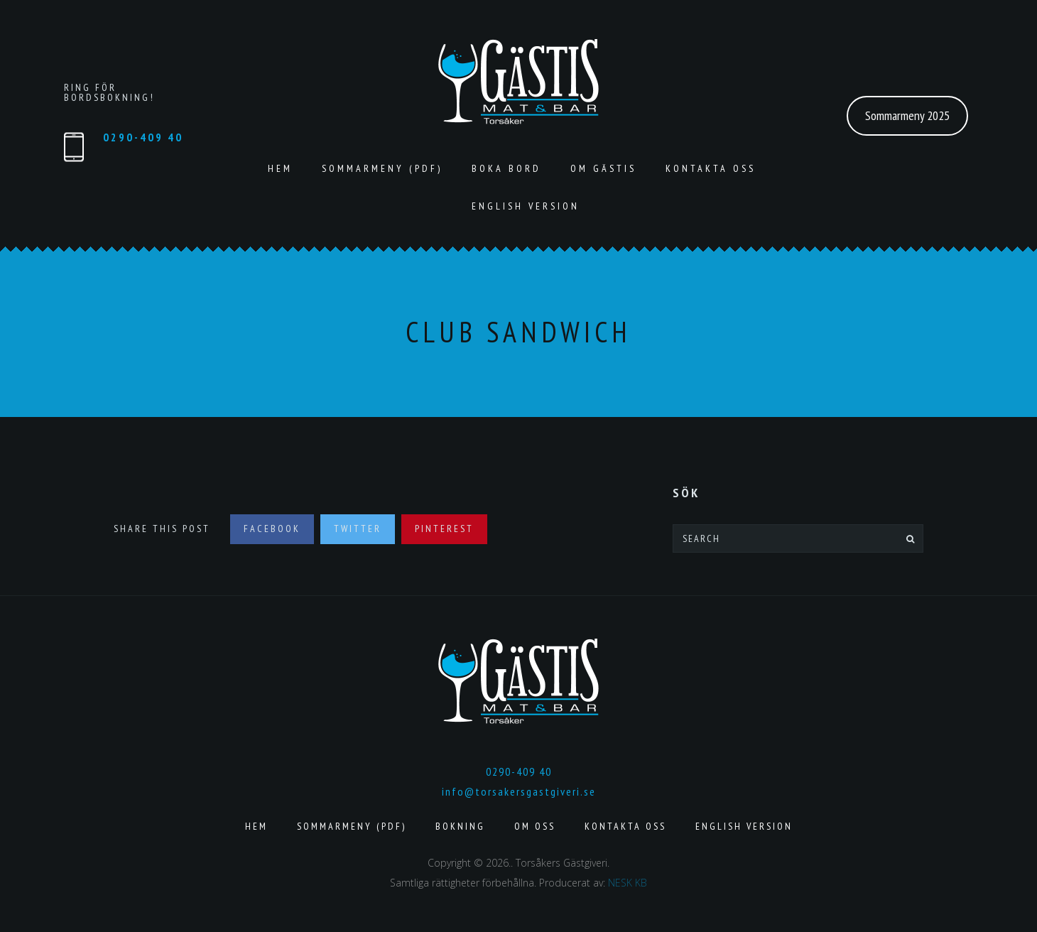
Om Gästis (603, 168)
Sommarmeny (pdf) (382, 168)
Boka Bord (506, 168)
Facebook (272, 528)
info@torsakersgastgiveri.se (519, 791)
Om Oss (534, 826)
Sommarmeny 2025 (907, 115)
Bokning (460, 826)
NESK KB (627, 882)
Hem (280, 168)
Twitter (357, 528)
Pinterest (444, 528)
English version (526, 206)
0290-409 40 (143, 137)
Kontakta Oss (711, 168)
